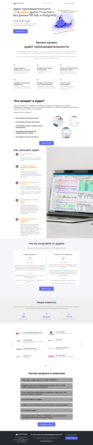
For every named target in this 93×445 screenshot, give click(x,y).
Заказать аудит (69, 3)
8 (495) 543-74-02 (71, 435)
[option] (46, 345)
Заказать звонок (71, 438)
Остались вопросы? (46, 424)
